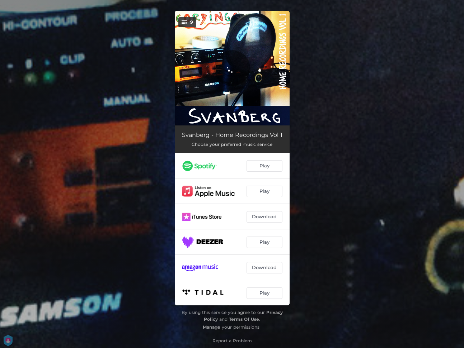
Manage (211, 327)
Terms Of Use (244, 319)
